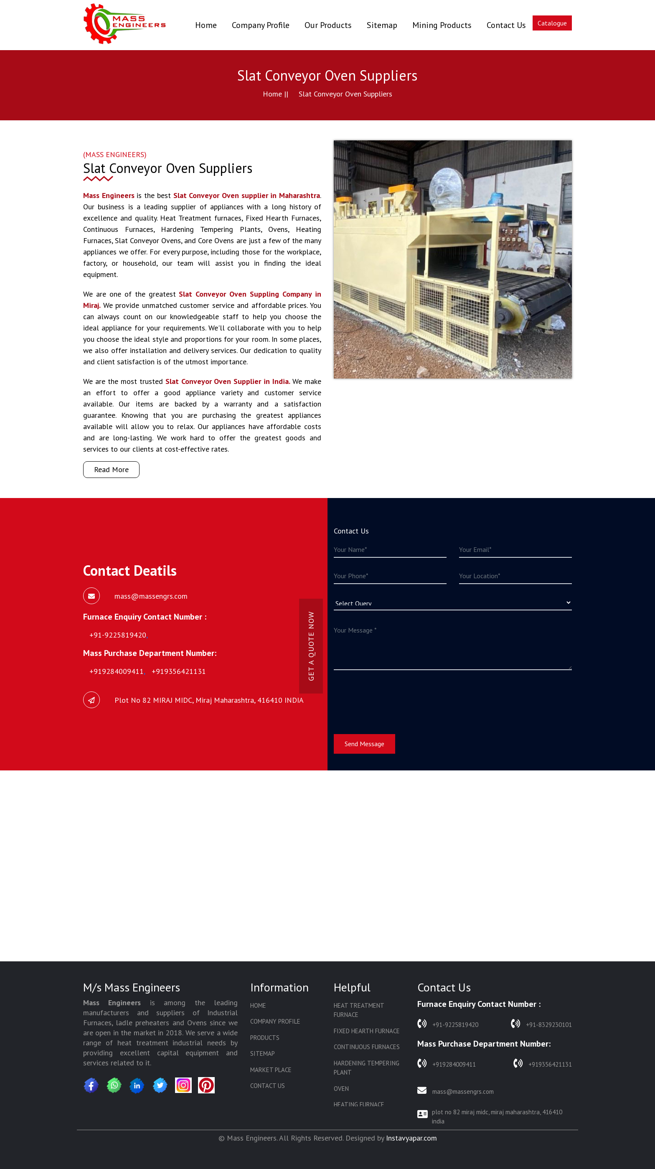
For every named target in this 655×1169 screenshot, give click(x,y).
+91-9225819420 (447, 1024)
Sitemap (382, 25)
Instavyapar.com (411, 1138)
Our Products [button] (328, 25)
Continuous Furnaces (367, 1047)
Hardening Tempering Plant (366, 1068)
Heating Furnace (359, 1104)
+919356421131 (542, 1063)
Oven (341, 1089)
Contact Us (506, 25)
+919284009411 (446, 1063)
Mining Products (442, 25)
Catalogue (552, 23)
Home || (275, 94)
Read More (111, 469)
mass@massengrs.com (455, 1091)
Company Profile (260, 25)
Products (264, 1038)
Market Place (271, 1070)
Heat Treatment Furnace (359, 1010)
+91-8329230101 (541, 1024)
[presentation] (397, 697)
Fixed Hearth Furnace (367, 1031)
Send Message (364, 744)
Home (206, 24)
